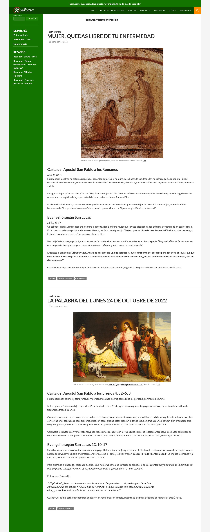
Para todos (145, 10)
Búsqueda (17, 15)
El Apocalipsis (20, 35)
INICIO (93, 10)
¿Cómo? (172, 10)
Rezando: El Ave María (25, 56)
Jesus (52, 278)
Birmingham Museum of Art (132, 384)
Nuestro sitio (186, 10)
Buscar (32, 19)
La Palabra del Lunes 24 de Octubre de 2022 (107, 300)
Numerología (20, 43)
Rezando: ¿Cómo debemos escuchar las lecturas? (24, 64)
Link (144, 161)
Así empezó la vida (23, 39)
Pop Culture (159, 10)
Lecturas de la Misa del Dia (112, 10)
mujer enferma (65, 278)
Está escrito (55, 32)
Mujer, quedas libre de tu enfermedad (101, 36)
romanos (81, 278)
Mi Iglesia (132, 10)
